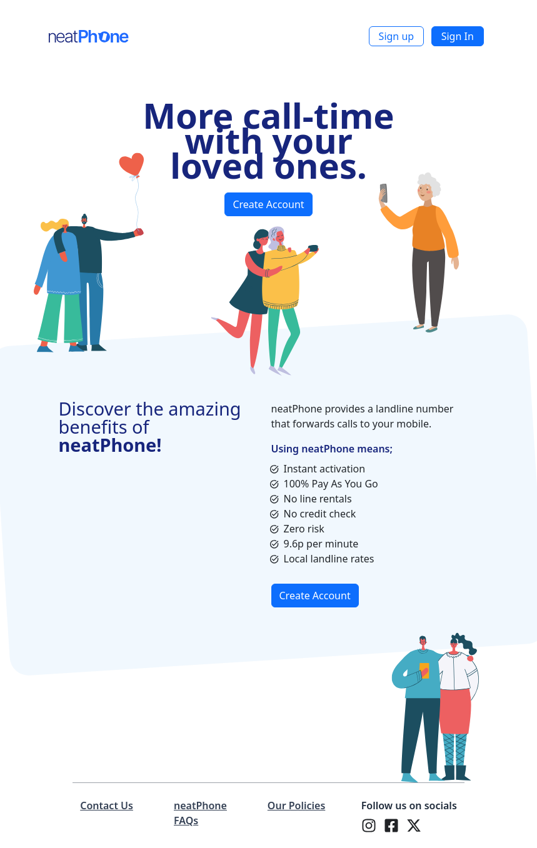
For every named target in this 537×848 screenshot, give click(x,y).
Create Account (268, 204)
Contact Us (106, 805)
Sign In (457, 36)
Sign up (396, 36)
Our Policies (296, 805)
